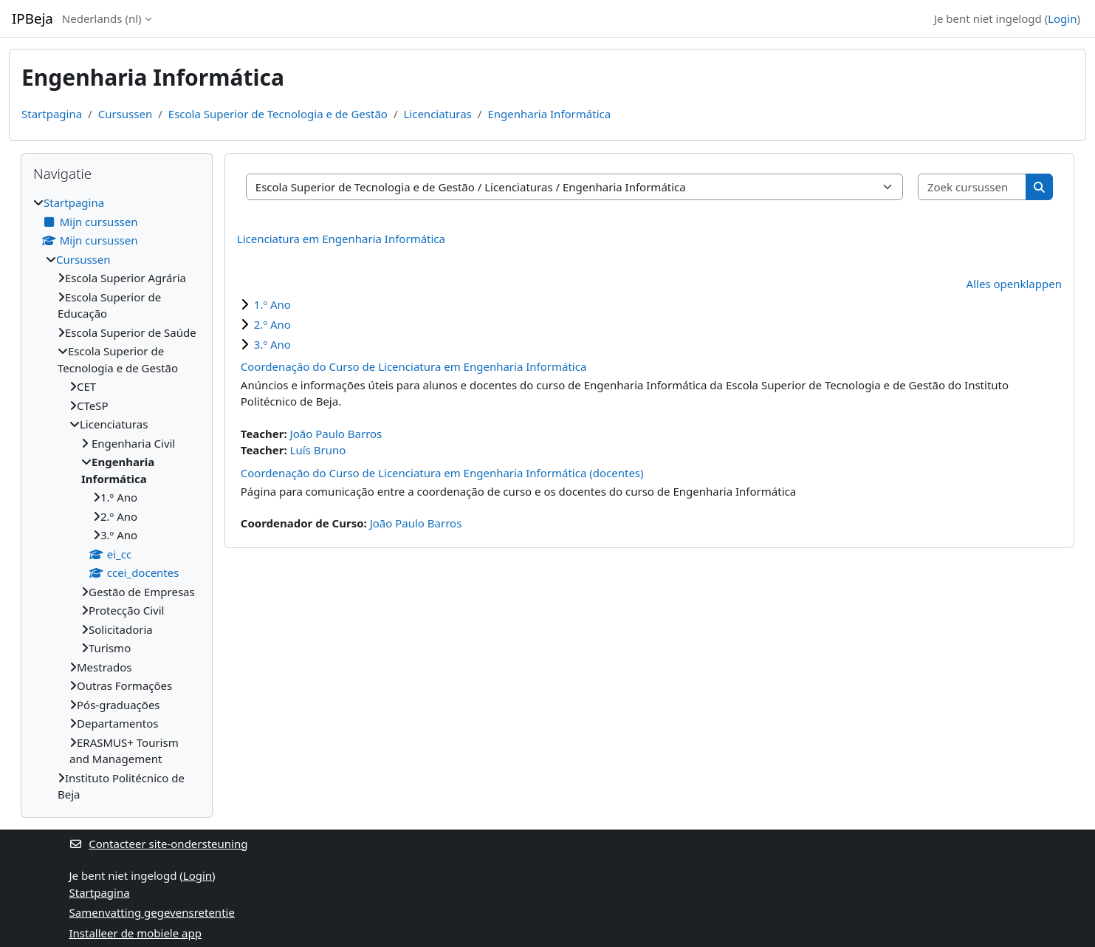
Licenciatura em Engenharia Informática (341, 238)
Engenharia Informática (549, 113)
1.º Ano (272, 304)
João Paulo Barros (336, 433)
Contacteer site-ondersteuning (158, 843)
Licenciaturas (437, 113)
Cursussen (125, 113)
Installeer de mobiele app (135, 933)
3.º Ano (272, 344)
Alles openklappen (1014, 283)
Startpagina (51, 113)
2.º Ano (272, 324)
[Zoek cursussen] (972, 187)
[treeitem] (116, 498)
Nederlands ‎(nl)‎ (102, 18)
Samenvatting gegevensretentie (152, 912)
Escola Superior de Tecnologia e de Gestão (278, 113)
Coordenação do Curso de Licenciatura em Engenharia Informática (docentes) (442, 472)
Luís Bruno (318, 449)
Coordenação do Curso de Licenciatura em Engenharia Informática (414, 366)
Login (1062, 18)
